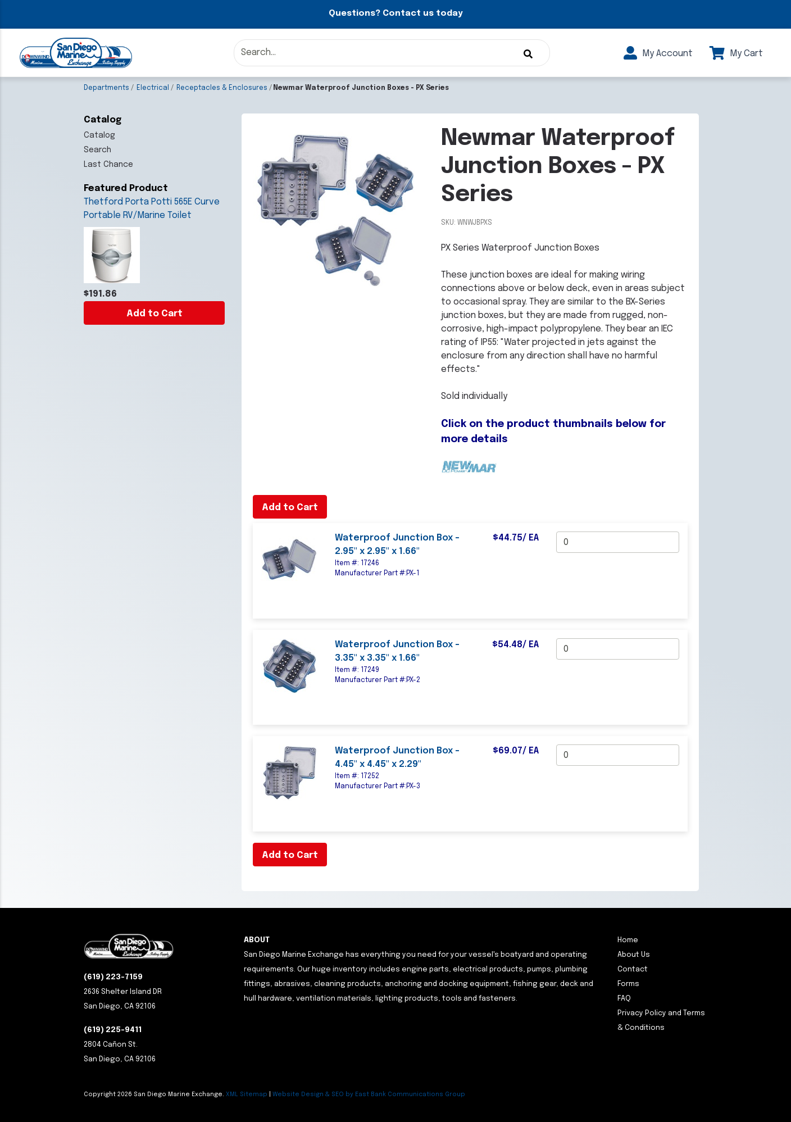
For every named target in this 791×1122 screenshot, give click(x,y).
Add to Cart (154, 314)
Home (627, 940)
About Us (633, 955)
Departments (106, 88)
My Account (658, 53)
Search (97, 150)
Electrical (153, 88)
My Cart (736, 53)
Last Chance (108, 165)
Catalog (99, 135)
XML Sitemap (246, 1094)
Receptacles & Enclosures (221, 88)
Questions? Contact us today (395, 13)
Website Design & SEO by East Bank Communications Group (368, 1094)
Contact (632, 969)
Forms (628, 984)
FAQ (624, 998)
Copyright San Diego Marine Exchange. (155, 1094)
